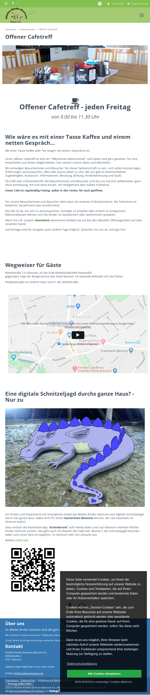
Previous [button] (10, 65)
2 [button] (66, 78)
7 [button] (89, 78)
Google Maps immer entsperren (78, 344)
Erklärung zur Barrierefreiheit (54, 680)
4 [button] (75, 78)
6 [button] (84, 78)
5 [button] (80, 78)
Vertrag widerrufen (19, 684)
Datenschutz (28, 680)
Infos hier (22, 540)
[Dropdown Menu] (142, 15)
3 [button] (71, 78)
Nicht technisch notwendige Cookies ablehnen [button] (103, 681)
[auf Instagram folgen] (6, 3)
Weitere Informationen (78, 327)
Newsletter (42, 220)
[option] (75, 64)
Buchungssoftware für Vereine (26, 691)
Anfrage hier (117, 229)
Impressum (11, 680)
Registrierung (137, 3)
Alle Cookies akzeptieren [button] (104, 673)
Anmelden (115, 3)
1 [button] (61, 78)
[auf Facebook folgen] (13, 3)
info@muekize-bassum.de (28, 673)
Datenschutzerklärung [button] (82, 663)
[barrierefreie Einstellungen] (100, 3)
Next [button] (140, 65)
